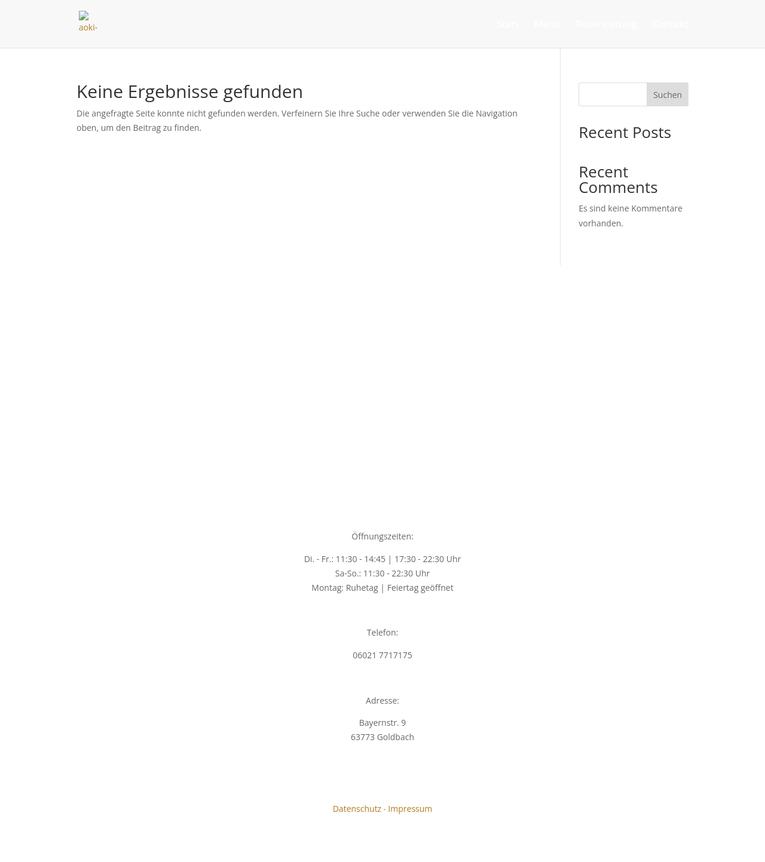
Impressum (410, 808)
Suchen (667, 94)
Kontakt (670, 25)
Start (507, 25)
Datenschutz (357, 808)
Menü (547, 25)
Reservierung (606, 25)
